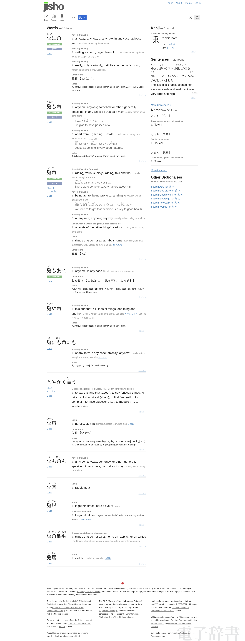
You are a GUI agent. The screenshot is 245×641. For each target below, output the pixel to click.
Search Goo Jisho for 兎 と (166, 190)
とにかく (102, 357)
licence (65, 614)
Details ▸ (142, 95)
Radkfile (50, 604)
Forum (170, 3)
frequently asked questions (88, 591)
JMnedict (83, 601)
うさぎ (171, 44)
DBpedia (183, 617)
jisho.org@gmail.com (171, 588)
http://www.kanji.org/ (108, 610)
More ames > (159, 170)
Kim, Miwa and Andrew (84, 588)
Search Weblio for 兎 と (164, 206)
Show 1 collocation (52, 190)
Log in (198, 3)
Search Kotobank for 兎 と (165, 202)
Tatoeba (195, 93)
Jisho (53, 7)
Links (49, 53)
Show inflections (51, 390)
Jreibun (62, 626)
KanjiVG (154, 604)
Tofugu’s (84, 633)
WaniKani (75, 636)
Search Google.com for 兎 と (167, 194)
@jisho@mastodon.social (136, 588)
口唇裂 (131, 424)
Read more (85, 519)
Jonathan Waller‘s (179, 633)
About (179, 3)
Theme (188, 3)
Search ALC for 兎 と (162, 186)
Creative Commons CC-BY (79, 623)
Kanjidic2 (74, 601)
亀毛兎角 (117, 245)
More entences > (161, 105)
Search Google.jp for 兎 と (165, 198)
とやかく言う (131, 314)
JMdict (66, 601)
